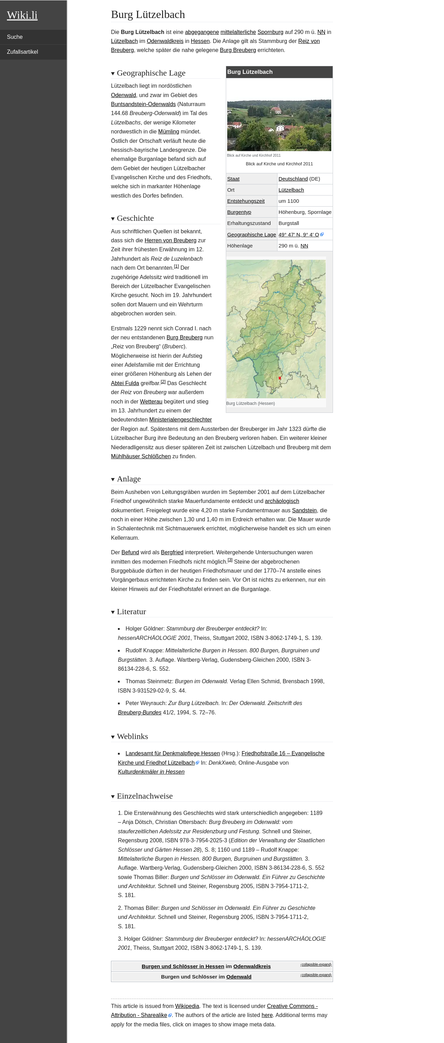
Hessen (200, 41)
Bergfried (172, 552)
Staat (233, 179)
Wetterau (151, 402)
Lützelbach (124, 41)
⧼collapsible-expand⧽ (316, 964)
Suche (15, 37)
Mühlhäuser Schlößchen (141, 456)
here (267, 1015)
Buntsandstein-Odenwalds (143, 104)
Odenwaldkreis (165, 41)
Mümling (168, 131)
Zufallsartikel (22, 52)
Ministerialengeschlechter (180, 420)
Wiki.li (22, 15)
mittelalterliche (238, 32)
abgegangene (202, 32)
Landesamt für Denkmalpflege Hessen (173, 753)
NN (321, 32)
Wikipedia (187, 1006)
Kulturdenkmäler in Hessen (151, 772)
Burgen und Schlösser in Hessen (183, 966)
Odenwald (123, 95)
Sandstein (304, 510)
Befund (130, 552)
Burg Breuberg (238, 50)
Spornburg (270, 32)
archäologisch (282, 501)
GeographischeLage (251, 234)
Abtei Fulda (125, 383)
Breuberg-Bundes (139, 712)
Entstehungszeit (246, 201)
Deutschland (293, 179)
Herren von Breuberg (170, 240)
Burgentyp (239, 212)
